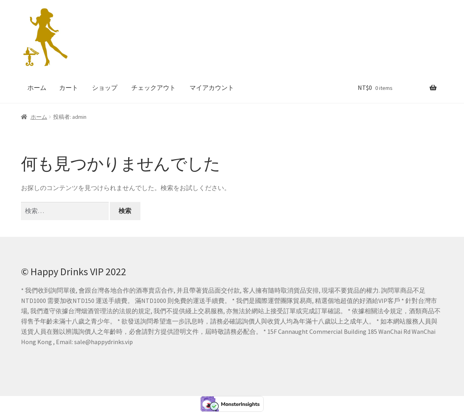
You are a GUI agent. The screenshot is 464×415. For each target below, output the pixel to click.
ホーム (36, 87)
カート (68, 87)
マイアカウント (212, 87)
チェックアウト (153, 87)
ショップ (104, 87)
